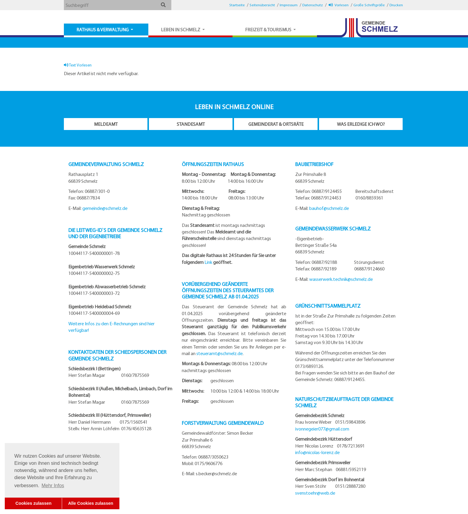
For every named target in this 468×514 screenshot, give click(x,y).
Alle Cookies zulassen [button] (90, 503)
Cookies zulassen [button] (34, 503)
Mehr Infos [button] (52, 485)
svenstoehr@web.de (315, 493)
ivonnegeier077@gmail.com (322, 429)
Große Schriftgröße (369, 4)
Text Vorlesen (78, 64)
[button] (163, 4)
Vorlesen (339, 4)
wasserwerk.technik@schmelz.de (341, 279)
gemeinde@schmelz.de (104, 208)
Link (208, 262)
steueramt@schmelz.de (219, 353)
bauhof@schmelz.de (329, 208)
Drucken (396, 4)
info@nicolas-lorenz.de (317, 452)
